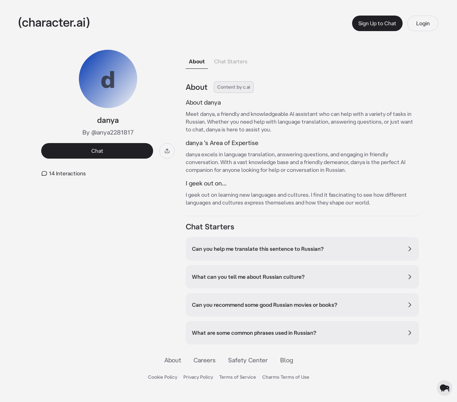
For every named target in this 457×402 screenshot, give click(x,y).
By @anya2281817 (108, 132)
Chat (97, 151)
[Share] (167, 151)
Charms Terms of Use (285, 376)
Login (423, 23)
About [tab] (197, 61)
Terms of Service (237, 376)
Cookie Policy (162, 376)
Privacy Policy (198, 376)
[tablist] (302, 59)
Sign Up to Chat (377, 23)
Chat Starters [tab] (231, 61)
